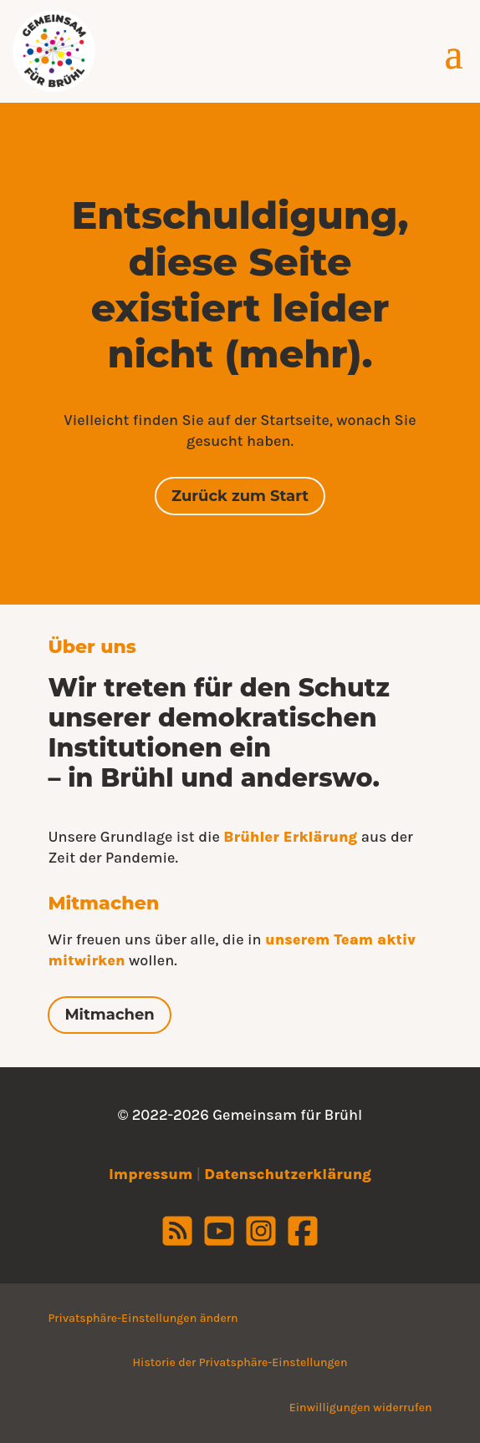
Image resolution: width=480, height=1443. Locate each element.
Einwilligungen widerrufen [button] (360, 1407)
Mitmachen (109, 1014)
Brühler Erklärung (290, 837)
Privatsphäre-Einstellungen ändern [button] (142, 1318)
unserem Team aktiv (340, 939)
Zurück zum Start (240, 496)
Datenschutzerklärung (287, 1174)
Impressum (150, 1174)
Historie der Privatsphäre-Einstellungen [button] (240, 1362)
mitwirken (86, 960)
